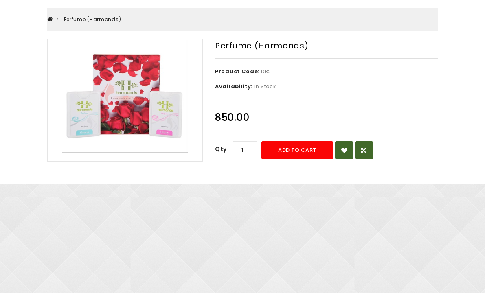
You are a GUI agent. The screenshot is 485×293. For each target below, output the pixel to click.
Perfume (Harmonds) (92, 19)
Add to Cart (297, 150)
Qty (221, 149)
